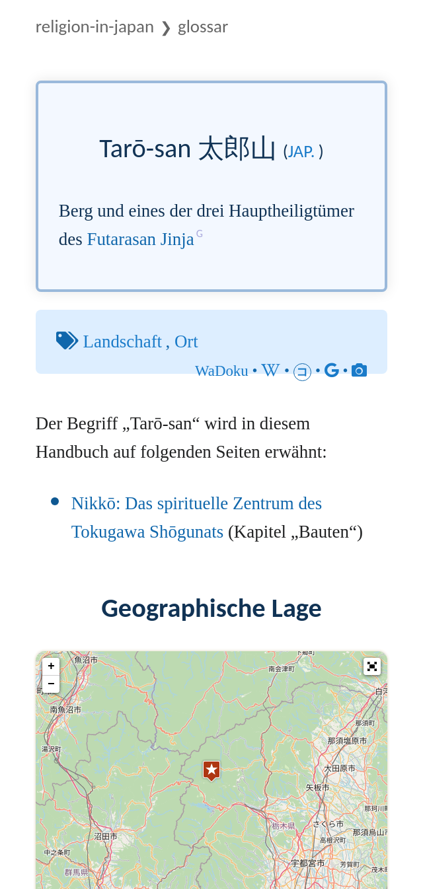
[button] (372, 666)
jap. (301, 151)
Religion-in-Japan (95, 26)
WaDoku (222, 371)
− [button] (51, 684)
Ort (186, 341)
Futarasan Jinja (140, 239)
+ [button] (51, 666)
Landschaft (123, 341)
